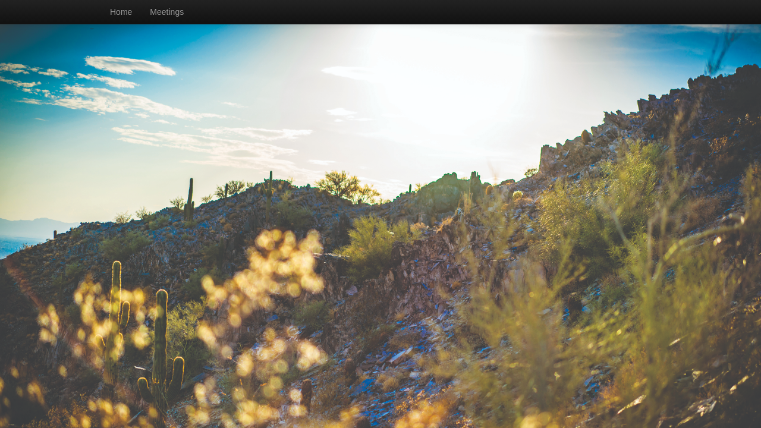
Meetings (167, 12)
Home (121, 12)
